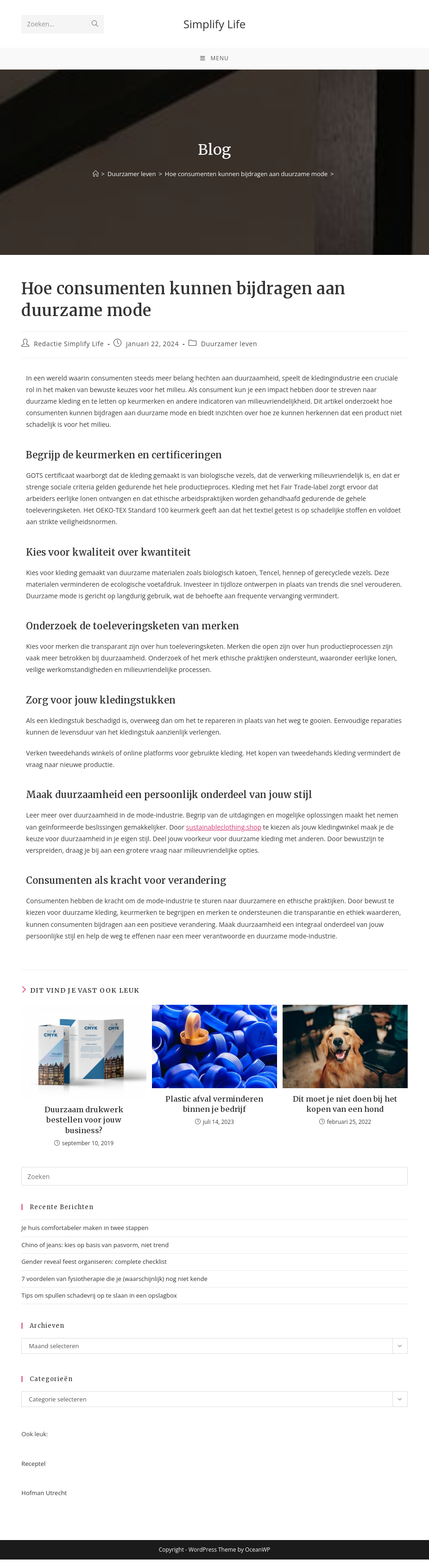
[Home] (96, 180)
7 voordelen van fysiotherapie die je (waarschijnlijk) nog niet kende (114, 1285)
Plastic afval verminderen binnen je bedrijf (214, 1110)
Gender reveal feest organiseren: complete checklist (94, 1268)
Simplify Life (214, 24)
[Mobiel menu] (214, 62)
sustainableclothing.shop (223, 833)
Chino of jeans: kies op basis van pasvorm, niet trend (95, 1251)
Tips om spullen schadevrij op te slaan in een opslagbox (99, 1301)
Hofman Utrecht (44, 1499)
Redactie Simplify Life (69, 349)
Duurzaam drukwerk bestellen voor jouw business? (83, 1126)
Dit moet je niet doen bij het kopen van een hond (345, 1110)
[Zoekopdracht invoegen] (214, 1182)
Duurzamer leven (229, 349)
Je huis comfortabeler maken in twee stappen (84, 1234)
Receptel (33, 1469)
